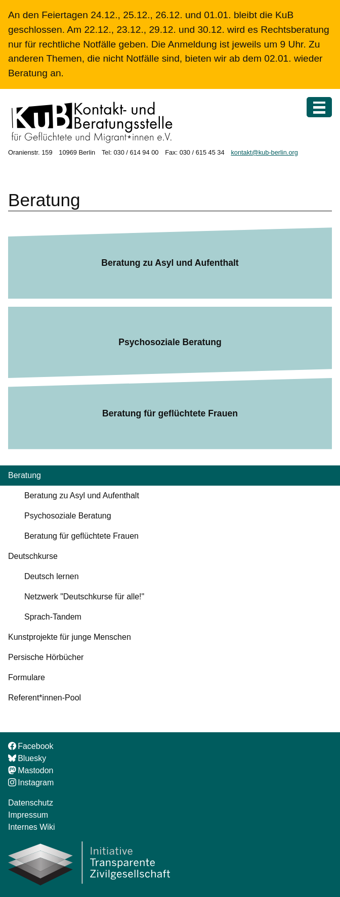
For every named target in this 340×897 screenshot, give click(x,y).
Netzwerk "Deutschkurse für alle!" (84, 596)
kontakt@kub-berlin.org (264, 152)
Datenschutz (30, 802)
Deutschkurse (33, 556)
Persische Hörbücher (45, 657)
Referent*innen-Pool (44, 697)
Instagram (31, 782)
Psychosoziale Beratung (169, 342)
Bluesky (27, 758)
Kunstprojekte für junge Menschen (69, 637)
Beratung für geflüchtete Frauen (170, 413)
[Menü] (319, 107)
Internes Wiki (31, 827)
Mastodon (30, 770)
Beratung (24, 475)
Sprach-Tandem (52, 616)
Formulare (26, 677)
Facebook (30, 746)
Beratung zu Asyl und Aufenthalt (169, 263)
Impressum (28, 815)
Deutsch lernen (51, 576)
